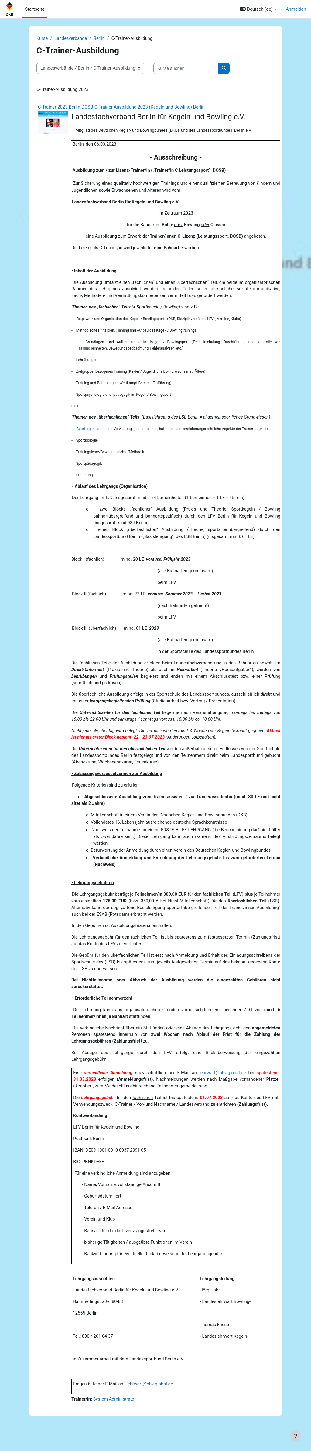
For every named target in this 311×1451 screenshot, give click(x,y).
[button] (258, 9)
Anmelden (296, 9)
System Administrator (115, 1419)
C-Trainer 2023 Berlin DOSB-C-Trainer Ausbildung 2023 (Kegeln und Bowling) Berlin (121, 107)
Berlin (100, 38)
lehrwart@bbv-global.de (222, 1088)
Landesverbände (71, 38)
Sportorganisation (91, 434)
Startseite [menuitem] (34, 9)
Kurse (42, 38)
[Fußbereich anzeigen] (295, 1435)
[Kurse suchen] (186, 68)
